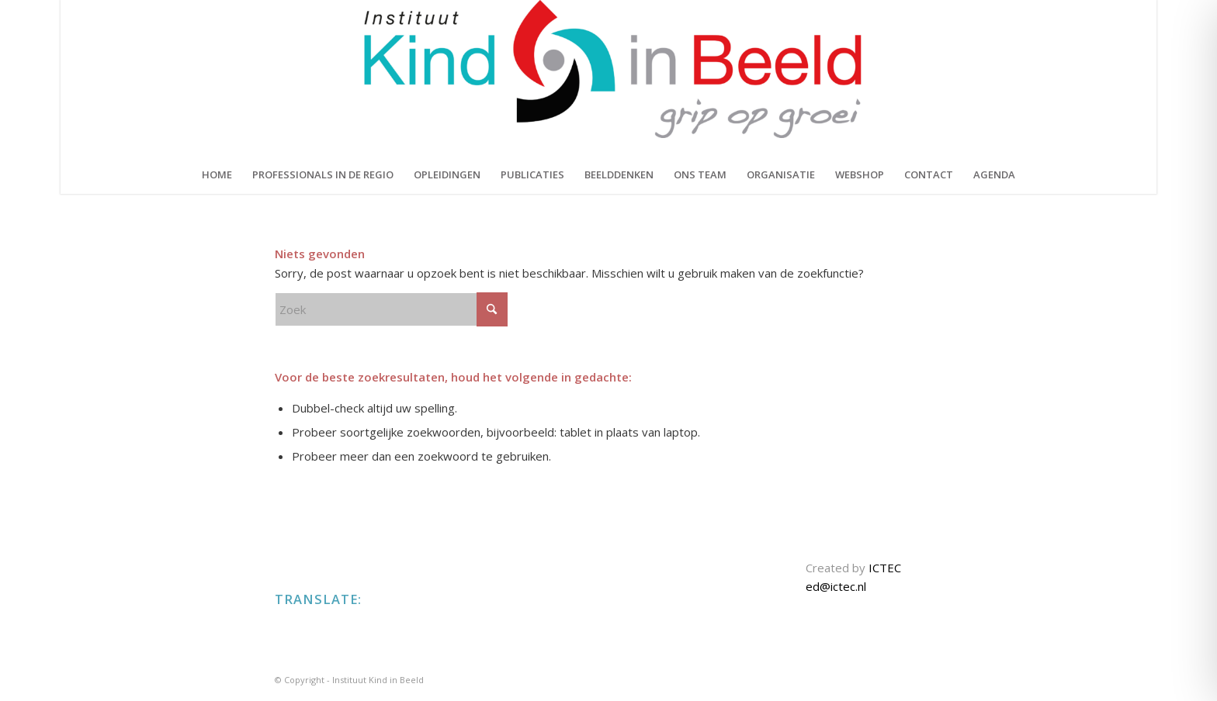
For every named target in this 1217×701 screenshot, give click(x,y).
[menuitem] (217, 174)
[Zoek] (391, 309)
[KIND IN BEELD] (608, 77)
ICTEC (885, 567)
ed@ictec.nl (836, 586)
